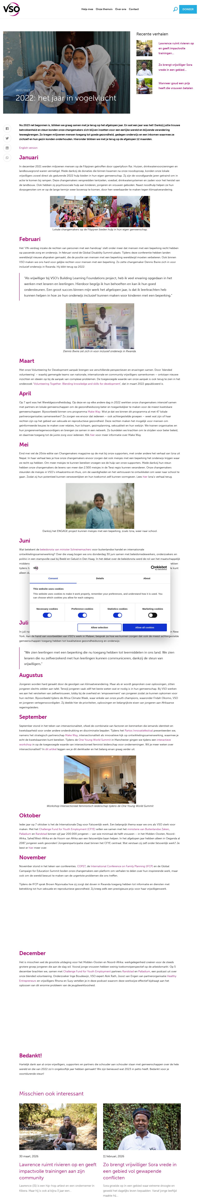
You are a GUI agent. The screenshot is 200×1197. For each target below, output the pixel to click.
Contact (134, 9)
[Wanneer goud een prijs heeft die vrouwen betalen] (144, 85)
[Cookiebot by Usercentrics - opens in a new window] (153, 568)
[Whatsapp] (7, 157)
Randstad (41, 833)
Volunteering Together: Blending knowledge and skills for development (77, 383)
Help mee (87, 9)
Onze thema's (104, 9)
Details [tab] (100, 578)
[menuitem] (87, 9)
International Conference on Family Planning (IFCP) (122, 866)
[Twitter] (7, 138)
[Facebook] (7, 128)
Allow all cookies (144, 627)
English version (28, 147)
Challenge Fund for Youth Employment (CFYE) (67, 829)
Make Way (94, 411)
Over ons (120, 9)
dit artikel (51, 749)
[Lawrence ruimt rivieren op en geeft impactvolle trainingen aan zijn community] (144, 47)
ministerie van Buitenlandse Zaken (148, 829)
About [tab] (146, 578)
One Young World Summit (95, 739)
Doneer (188, 9)
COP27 (81, 866)
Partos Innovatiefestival (139, 730)
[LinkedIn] (7, 148)
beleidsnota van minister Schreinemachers (65, 549)
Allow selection (99, 627)
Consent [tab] (53, 578)
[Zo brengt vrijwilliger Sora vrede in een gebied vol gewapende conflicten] (144, 67)
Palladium (25, 833)
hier (92, 434)
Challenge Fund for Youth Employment (87, 971)
